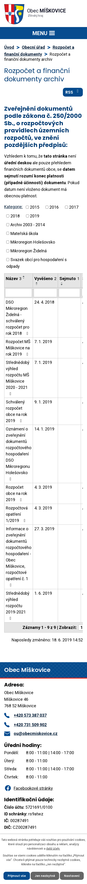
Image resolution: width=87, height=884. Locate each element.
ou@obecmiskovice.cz (31, 733)
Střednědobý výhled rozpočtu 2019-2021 (17, 605)
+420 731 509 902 (25, 724)
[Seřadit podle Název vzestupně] (23, 276)
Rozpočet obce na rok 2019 (16, 493)
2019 (34, 215)
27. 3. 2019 (44, 528)
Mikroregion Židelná (28, 250)
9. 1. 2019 (43, 401)
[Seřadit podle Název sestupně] (23, 278)
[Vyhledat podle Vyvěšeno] (45, 292)
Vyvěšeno (45, 278)
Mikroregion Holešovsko (32, 242)
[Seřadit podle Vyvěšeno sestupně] (36, 285)
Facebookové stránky (28, 788)
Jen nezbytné (45, 876)
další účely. (53, 848)
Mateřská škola (24, 233)
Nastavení (72, 876)
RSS (73, 92)
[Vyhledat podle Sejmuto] (69, 292)
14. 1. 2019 (44, 429)
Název (13, 278)
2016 (54, 207)
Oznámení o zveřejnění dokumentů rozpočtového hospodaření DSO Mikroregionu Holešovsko (18, 454)
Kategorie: (13, 206)
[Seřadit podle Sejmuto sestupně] (61, 285)
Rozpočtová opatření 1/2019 (17, 514)
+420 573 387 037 (25, 715)
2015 (34, 207)
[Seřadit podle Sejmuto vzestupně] (61, 283)
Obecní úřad (33, 47)
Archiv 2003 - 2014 (27, 224)
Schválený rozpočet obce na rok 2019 (16, 411)
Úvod (9, 47)
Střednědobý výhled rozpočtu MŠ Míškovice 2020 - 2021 (17, 378)
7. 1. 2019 (43, 341)
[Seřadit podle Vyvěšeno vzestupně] (36, 283)
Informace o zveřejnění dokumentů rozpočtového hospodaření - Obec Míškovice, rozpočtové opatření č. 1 (18, 556)
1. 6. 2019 (43, 593)
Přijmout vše (17, 876)
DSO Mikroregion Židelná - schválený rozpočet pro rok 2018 (18, 318)
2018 (15, 215)
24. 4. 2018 (44, 302)
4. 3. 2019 (43, 487)
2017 (73, 207)
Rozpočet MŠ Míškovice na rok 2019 (18, 348)
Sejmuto (69, 278)
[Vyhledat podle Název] (18, 292)
